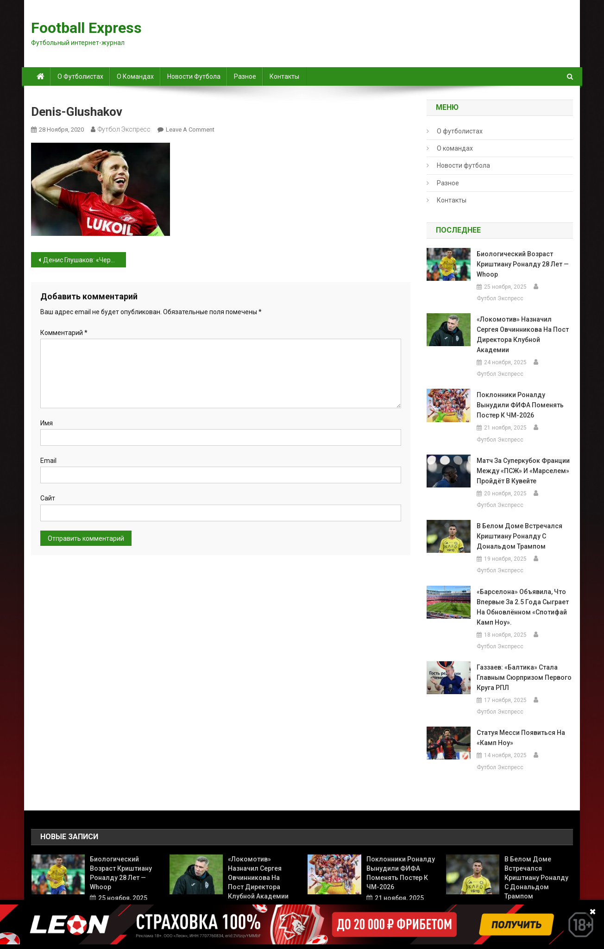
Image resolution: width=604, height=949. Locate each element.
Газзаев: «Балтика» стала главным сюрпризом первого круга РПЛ (524, 677)
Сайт (47, 498)
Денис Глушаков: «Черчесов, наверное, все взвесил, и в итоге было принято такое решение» (84, 260)
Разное (245, 76)
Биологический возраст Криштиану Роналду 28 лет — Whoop (523, 264)
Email (48, 460)
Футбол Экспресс (124, 129)
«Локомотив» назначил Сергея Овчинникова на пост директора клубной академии (523, 335)
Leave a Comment (190, 129)
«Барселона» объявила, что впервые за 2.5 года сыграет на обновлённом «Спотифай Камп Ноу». (523, 607)
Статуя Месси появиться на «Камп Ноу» (521, 738)
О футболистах (80, 76)
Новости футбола (193, 76)
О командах (135, 76)
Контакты (284, 76)
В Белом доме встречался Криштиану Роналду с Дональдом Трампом (519, 536)
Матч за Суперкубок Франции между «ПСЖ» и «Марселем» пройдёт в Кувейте (523, 471)
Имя (46, 423)
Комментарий (64, 332)
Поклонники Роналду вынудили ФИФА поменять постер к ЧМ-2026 (520, 405)
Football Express (86, 28)
